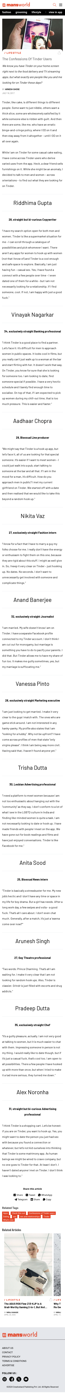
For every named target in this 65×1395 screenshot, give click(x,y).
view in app (55, 12)
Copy (47, 1199)
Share (18, 1195)
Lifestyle (36, 12)
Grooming (21, 12)
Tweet (30, 1195)
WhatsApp (45, 1195)
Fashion (6, 12)
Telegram (21, 1199)
